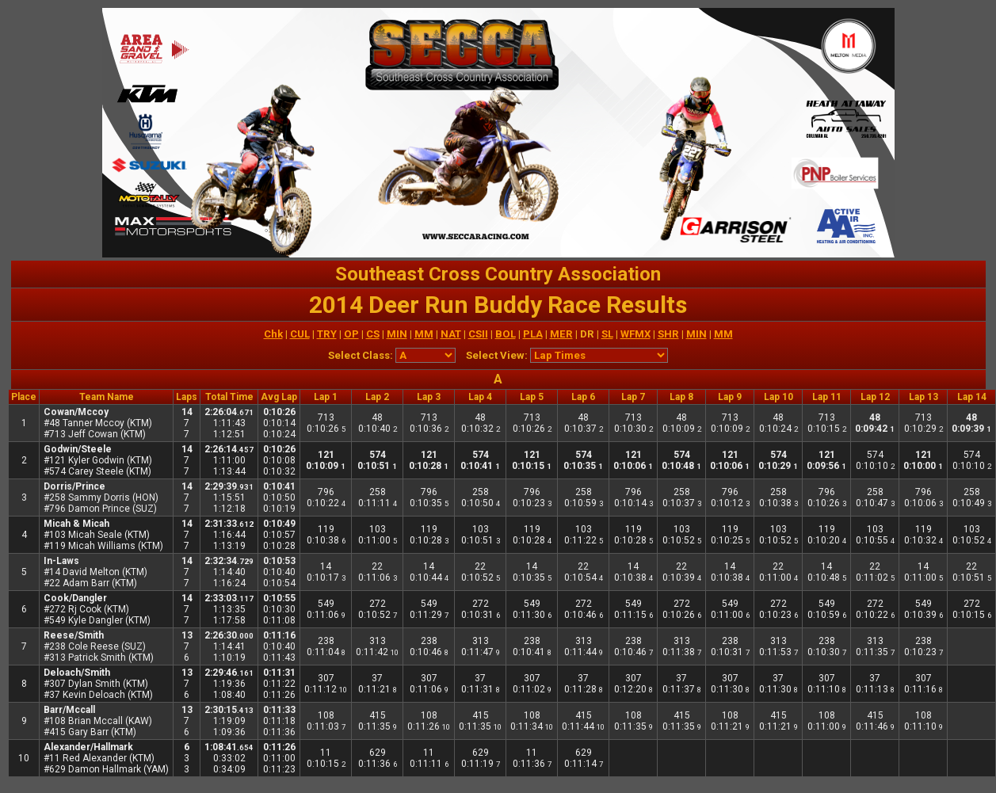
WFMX (635, 334)
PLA (533, 334)
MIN (397, 334)
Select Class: (360, 355)
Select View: (497, 355)
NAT (451, 334)
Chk (273, 334)
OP (351, 334)
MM (423, 334)
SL (607, 334)
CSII (478, 334)
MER (561, 334)
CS (373, 334)
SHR (668, 334)
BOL (505, 334)
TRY (327, 334)
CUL (300, 334)
